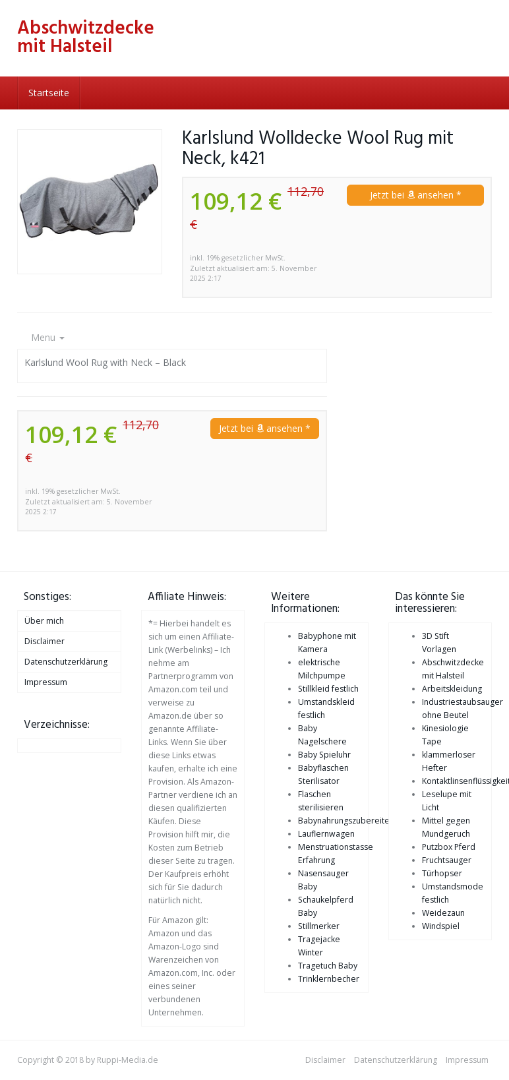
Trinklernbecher (328, 978)
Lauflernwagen (326, 833)
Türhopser (442, 873)
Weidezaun (443, 912)
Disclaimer (44, 641)
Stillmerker (319, 926)
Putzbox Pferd (448, 847)
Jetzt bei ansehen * (416, 195)
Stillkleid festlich (328, 688)
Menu (48, 337)
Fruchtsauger (446, 860)
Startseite (48, 92)
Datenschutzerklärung (65, 661)
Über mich (44, 620)
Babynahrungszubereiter (345, 820)
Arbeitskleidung (452, 688)
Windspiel (441, 926)
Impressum (45, 682)
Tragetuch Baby (327, 965)
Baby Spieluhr (324, 754)
